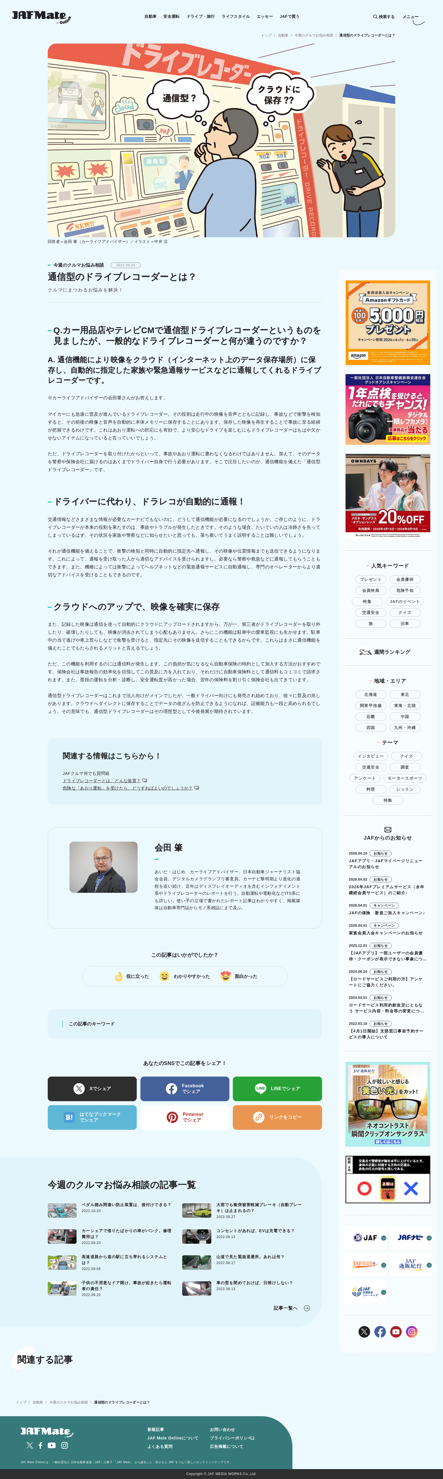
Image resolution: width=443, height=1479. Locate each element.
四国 (370, 727)
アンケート (365, 778)
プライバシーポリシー (231, 1438)
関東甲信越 (371, 705)
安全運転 (171, 16)
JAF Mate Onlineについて (173, 1438)
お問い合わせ (222, 1429)
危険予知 (405, 590)
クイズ (404, 612)
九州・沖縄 (405, 727)
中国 (405, 716)
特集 (367, 601)
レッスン (405, 789)
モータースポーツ (405, 778)
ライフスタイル (236, 16)
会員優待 (405, 579)
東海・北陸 (405, 705)
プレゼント (371, 579)
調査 (405, 767)
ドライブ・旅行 (200, 16)
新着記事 (155, 1429)
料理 (370, 789)
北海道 (370, 694)
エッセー (265, 16)
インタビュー (371, 756)
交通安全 (371, 612)
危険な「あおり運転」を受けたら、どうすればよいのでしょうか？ (131, 788)
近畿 (370, 716)
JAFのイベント (405, 601)
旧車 (405, 623)
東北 (405, 694)
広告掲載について (227, 1446)
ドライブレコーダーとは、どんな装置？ (105, 780)
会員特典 (371, 590)
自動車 (150, 16)
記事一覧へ (286, 1308)
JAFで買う (290, 16)
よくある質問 (160, 1446)
